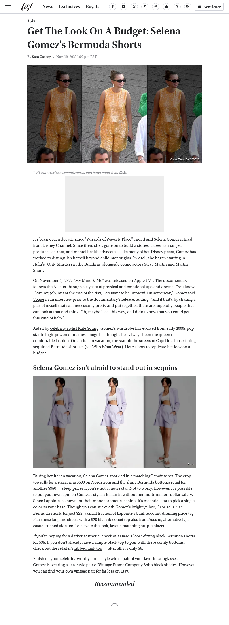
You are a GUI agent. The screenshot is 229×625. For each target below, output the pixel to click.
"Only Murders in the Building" (73, 264)
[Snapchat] (166, 6)
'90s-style (77, 565)
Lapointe (52, 501)
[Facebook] (112, 6)
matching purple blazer (143, 526)
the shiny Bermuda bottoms (145, 482)
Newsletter (209, 7)
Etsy (124, 571)
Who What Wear (106, 347)
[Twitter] (134, 6)
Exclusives (69, 6)
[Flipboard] (144, 6)
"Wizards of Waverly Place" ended (115, 239)
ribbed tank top (88, 548)
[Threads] (177, 6)
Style (31, 20)
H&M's (126, 536)
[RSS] (187, 6)
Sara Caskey (41, 57)
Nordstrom (101, 482)
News (47, 6)
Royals (92, 6)
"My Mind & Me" (89, 280)
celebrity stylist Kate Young (74, 328)
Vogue (38, 299)
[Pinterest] (155, 6)
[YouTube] (123, 6)
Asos (191, 464)
